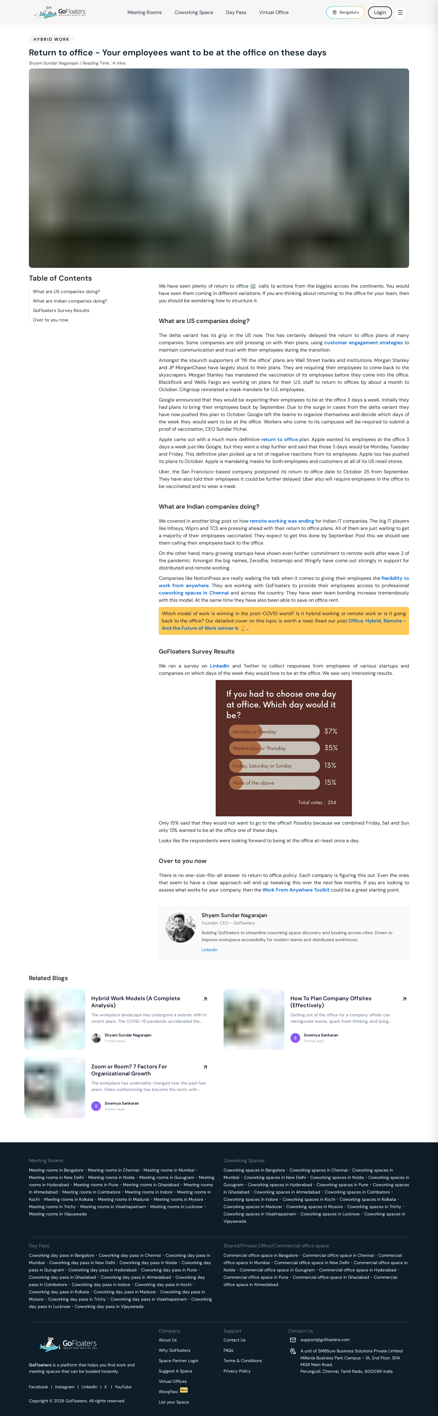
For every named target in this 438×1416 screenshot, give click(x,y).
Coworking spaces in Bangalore (254, 1170)
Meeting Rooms (144, 12)
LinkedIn (219, 666)
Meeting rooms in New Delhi (56, 1177)
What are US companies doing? (66, 292)
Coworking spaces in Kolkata (368, 1199)
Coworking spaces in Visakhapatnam (260, 1214)
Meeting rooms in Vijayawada (58, 1214)
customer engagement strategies (363, 342)
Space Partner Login (178, 1360)
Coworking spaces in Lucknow (330, 1214)
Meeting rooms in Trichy (52, 1206)
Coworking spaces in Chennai (319, 1170)
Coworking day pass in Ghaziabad (62, 1277)
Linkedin (89, 1387)
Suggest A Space (175, 1371)
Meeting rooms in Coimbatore (91, 1192)
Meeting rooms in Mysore (178, 1199)
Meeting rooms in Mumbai (169, 1170)
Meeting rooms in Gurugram (166, 1177)
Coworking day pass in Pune (169, 1270)
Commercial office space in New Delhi (311, 1262)
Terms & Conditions (243, 1360)
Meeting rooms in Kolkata (68, 1199)
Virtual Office (274, 12)
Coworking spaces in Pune (342, 1184)
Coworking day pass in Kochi (163, 1284)
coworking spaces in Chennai (194, 593)
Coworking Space (194, 12)
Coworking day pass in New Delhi (82, 1262)
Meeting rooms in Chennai (113, 1170)
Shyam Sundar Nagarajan (54, 63)
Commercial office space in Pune (256, 1277)
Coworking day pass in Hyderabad (102, 1270)
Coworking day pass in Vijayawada (109, 1306)
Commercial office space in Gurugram (277, 1270)
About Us (168, 1340)
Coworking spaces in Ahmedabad (287, 1192)
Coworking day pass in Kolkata (59, 1292)
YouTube (123, 1387)
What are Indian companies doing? (70, 301)
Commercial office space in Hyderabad (357, 1270)
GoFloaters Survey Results (61, 310)
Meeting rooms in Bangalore (56, 1170)
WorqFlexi (173, 1391)
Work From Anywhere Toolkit (296, 890)
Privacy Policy (237, 1371)
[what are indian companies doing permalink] (156, 496)
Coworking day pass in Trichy (77, 1299)
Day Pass (236, 12)
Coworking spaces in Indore (251, 1199)
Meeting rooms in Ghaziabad (151, 1184)
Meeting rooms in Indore (148, 1192)
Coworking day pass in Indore (101, 1284)
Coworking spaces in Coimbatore (357, 1192)
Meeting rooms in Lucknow (176, 1206)
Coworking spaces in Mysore (314, 1206)
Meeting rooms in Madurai (123, 1199)
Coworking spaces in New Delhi (275, 1177)
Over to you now (50, 320)
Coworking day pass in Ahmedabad (136, 1277)
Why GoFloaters (174, 1350)
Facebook (38, 1387)
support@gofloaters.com (325, 1339)
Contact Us (234, 1340)
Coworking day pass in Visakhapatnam (148, 1299)
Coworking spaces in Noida (337, 1177)
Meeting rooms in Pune (96, 1184)
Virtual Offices (173, 1381)
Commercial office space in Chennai (338, 1255)
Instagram (65, 1387)
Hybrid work (51, 39)
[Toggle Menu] (400, 12)
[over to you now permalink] (156, 851)
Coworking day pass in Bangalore (61, 1255)
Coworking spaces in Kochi (309, 1199)
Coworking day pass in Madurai (125, 1292)
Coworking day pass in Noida (148, 1262)
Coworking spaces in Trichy (374, 1206)
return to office (279, 439)
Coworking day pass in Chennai (130, 1255)
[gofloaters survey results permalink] (156, 641)
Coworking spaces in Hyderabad (280, 1184)
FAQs (228, 1350)
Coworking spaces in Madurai (253, 1206)
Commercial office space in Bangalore (261, 1255)
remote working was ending (282, 521)
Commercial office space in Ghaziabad (331, 1277)
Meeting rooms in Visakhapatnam (113, 1206)
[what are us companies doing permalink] (156, 311)
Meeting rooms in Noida (111, 1177)
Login (380, 12)
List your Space (174, 1402)
